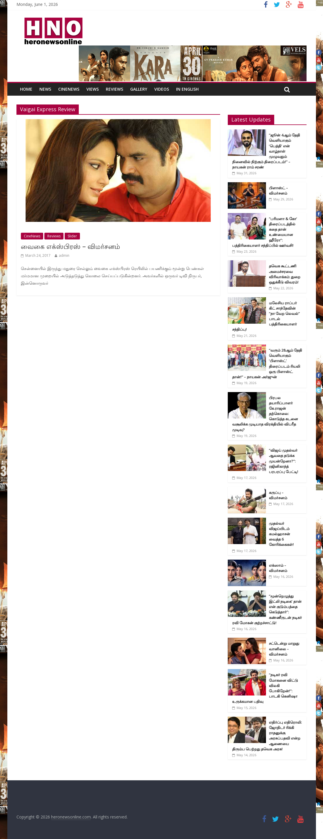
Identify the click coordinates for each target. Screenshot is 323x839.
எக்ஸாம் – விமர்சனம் (278, 568)
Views (92, 89)
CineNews (68, 89)
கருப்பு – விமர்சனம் (278, 495)
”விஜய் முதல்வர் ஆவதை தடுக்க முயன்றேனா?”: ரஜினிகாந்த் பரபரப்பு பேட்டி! (283, 461)
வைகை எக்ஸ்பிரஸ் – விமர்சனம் (70, 246)
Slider (72, 236)
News (45, 89)
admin (64, 255)
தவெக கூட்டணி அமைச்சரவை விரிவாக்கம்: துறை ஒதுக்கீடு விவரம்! (284, 274)
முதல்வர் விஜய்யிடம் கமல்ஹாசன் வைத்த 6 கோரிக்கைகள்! (281, 534)
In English (187, 89)
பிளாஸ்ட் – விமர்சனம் (278, 190)
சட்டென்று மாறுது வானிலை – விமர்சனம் (284, 648)
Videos (161, 89)
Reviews (114, 89)
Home (26, 89)
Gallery (138, 89)
